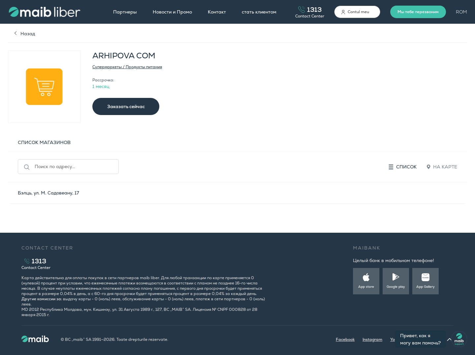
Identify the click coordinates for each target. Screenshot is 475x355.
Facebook (345, 339)
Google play (396, 286)
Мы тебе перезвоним (418, 12)
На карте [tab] (442, 167)
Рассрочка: (103, 80)
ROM (461, 12)
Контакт (217, 12)
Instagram (372, 339)
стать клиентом (259, 12)
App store (366, 286)
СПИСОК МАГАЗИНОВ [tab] (44, 142)
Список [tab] (403, 167)
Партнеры (125, 12)
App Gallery (425, 286)
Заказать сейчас (126, 106)
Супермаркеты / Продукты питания (127, 67)
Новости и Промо (172, 12)
